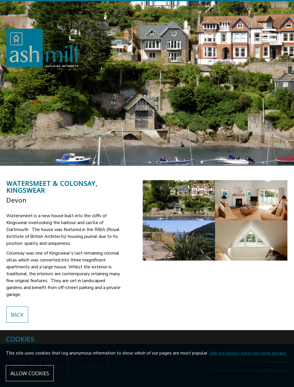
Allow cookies (29, 373)
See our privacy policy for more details (247, 353)
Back (17, 314)
